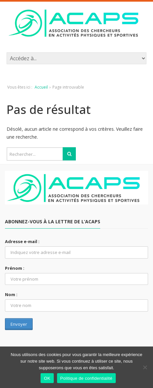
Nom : (11, 294)
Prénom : (14, 268)
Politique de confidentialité (86, 378)
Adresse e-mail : (22, 241)
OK (47, 378)
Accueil (41, 87)
